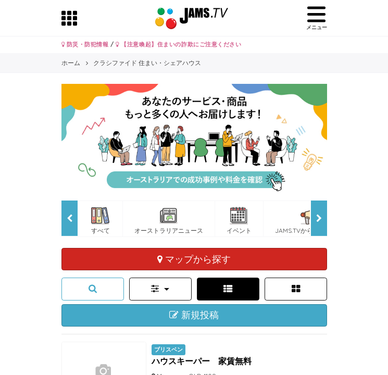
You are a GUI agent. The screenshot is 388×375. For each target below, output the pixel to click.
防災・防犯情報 (85, 44)
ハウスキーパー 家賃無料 (202, 361)
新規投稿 (194, 315)
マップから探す (194, 259)
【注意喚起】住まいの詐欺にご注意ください (178, 44)
